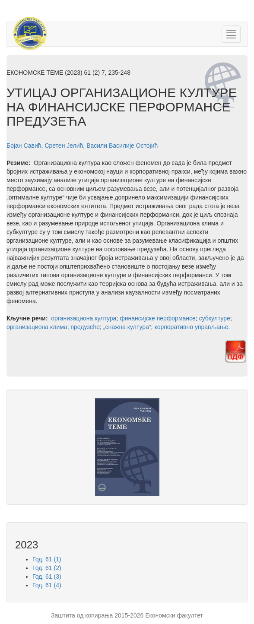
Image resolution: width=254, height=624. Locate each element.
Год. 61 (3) (46, 576)
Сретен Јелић (63, 145)
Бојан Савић (23, 145)
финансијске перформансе (158, 318)
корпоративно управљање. (192, 326)
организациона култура (83, 318)
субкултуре (214, 318)
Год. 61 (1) (46, 559)
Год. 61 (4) (46, 585)
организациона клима (36, 326)
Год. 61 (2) (46, 567)
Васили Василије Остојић (122, 145)
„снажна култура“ (127, 326)
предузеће (85, 326)
